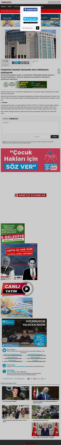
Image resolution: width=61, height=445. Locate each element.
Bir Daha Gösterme (27, 28)
